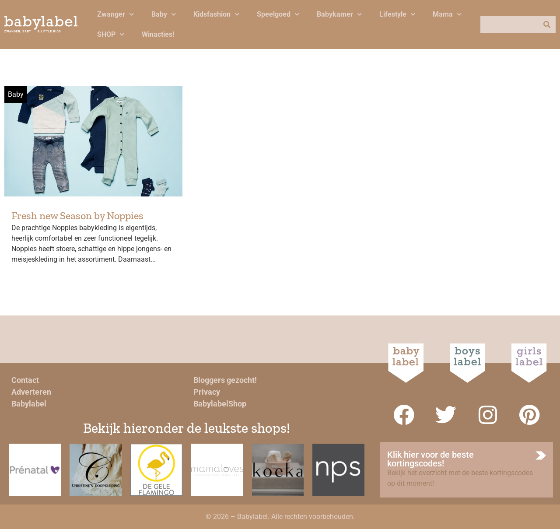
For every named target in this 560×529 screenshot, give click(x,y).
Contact (25, 380)
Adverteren (31, 391)
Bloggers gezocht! (225, 380)
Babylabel (28, 403)
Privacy (206, 391)
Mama (447, 14)
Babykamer (339, 14)
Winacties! (158, 34)
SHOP (110, 34)
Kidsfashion (216, 14)
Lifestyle (397, 14)
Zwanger (115, 14)
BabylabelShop (219, 403)
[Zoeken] (547, 24)
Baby (163, 14)
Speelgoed (278, 14)
